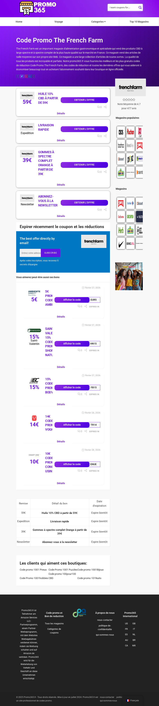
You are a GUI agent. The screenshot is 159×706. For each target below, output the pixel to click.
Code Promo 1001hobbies (34, 578)
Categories (98, 21)
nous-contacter (104, 620)
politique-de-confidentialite (105, 627)
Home (19, 21)
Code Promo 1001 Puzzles (63, 569)
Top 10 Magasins (139, 21)
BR (134, 640)
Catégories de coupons (54, 631)
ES (126, 634)
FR (126, 629)
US (126, 623)
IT (134, 629)
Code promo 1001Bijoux (90, 569)
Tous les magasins (54, 623)
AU (126, 640)
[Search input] (123, 7)
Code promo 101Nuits (89, 578)
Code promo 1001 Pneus (33, 569)
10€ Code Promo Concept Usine (52, 462)
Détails (61, 113)
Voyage (59, 21)
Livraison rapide (59, 521)
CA (126, 645)
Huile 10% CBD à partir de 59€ (48, 98)
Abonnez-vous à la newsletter (48, 201)
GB (133, 623)
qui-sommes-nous (105, 634)
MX (134, 645)
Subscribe (50, 252)
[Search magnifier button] (140, 6)
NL (134, 634)
